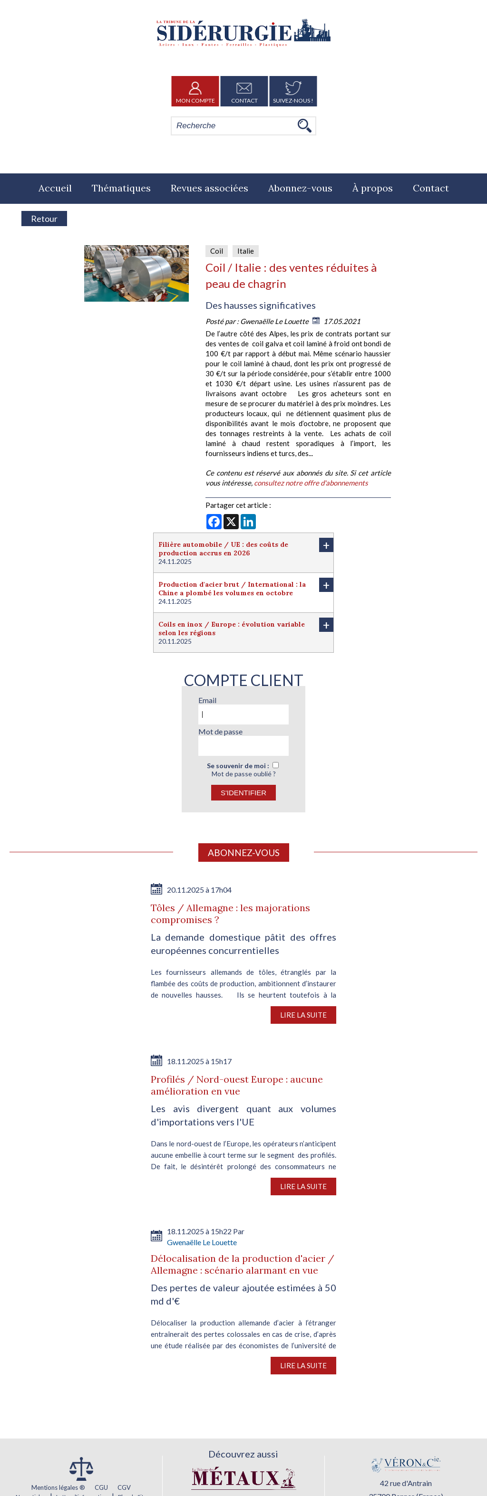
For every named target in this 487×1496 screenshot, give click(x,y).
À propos (372, 188)
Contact (244, 91)
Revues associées (209, 188)
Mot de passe (220, 731)
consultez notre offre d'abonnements (311, 482)
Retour (44, 218)
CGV (124, 1487)
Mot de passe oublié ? (244, 774)
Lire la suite (303, 1014)
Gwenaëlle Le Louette (275, 321)
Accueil (55, 188)
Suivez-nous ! (293, 91)
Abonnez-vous (300, 188)
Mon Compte (195, 91)
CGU (101, 1487)
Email (207, 700)
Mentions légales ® (58, 1487)
